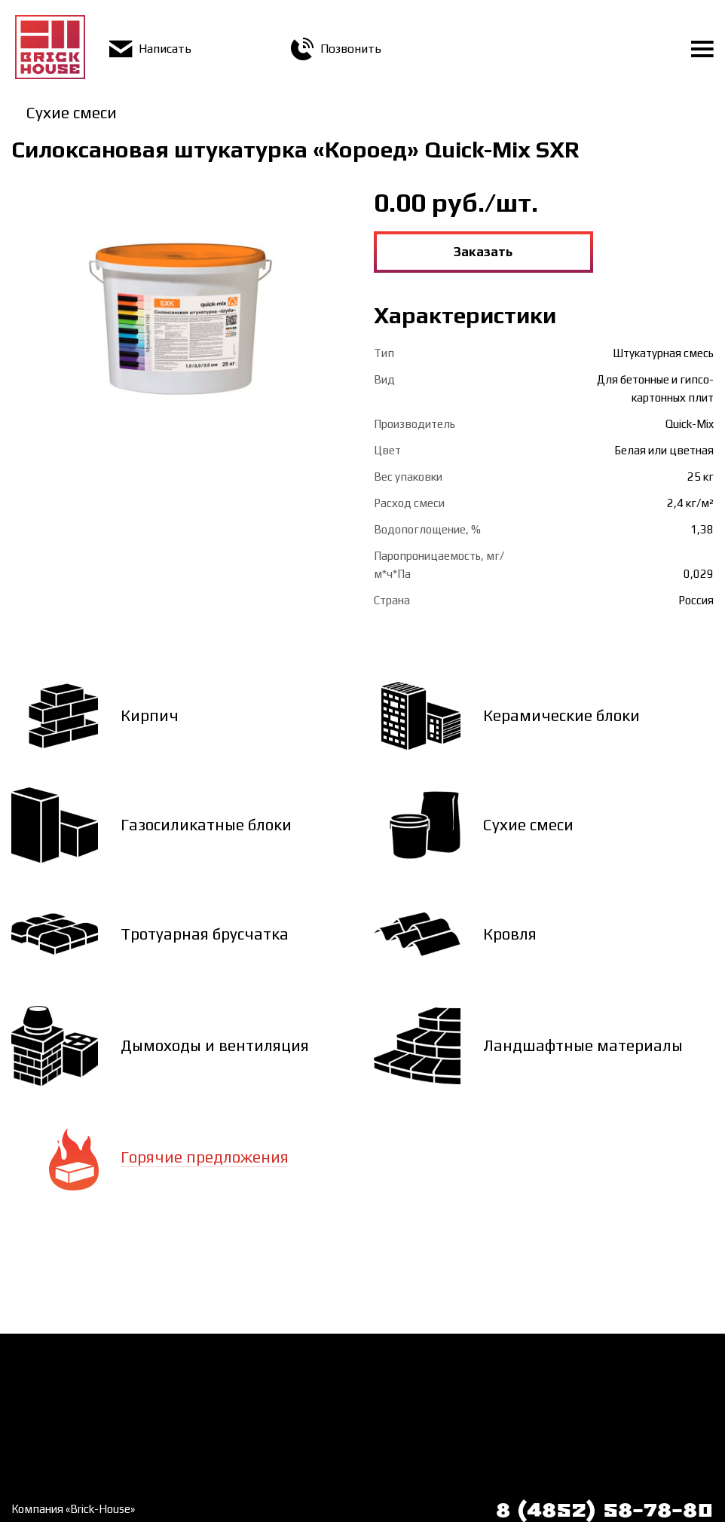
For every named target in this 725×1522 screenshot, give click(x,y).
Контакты (217, 1395)
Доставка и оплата (242, 1369)
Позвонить (336, 48)
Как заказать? (47, 1369)
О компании (41, 1395)
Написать (150, 48)
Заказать (483, 251)
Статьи (210, 1420)
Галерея (32, 1446)
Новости (33, 1420)
